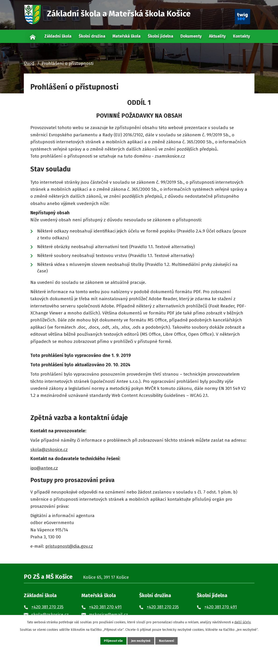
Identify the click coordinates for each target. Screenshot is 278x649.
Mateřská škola (127, 36)
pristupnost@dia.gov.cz (69, 546)
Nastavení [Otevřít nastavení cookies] (169, 640)
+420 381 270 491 (105, 607)
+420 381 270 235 (47, 607)
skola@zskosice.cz (49, 449)
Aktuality (217, 36)
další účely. (242, 621)
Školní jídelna (160, 36)
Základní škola (57, 36)
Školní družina (92, 36)
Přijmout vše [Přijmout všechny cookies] (110, 640)
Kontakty (241, 36)
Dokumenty (191, 36)
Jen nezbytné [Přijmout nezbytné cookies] (141, 640)
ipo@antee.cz (44, 468)
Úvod (32, 36)
